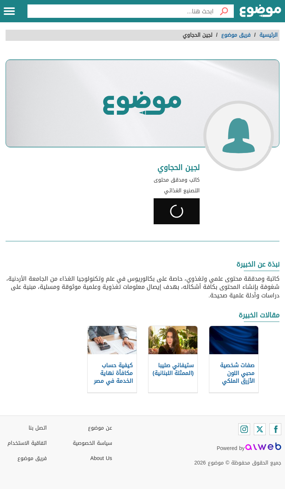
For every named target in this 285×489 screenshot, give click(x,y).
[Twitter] (260, 429)
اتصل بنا (38, 428)
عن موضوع (100, 428)
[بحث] (224, 11)
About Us (101, 458)
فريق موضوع (32, 458)
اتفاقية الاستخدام (27, 443)
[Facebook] (275, 429)
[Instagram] (244, 429)
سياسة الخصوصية (92, 443)
